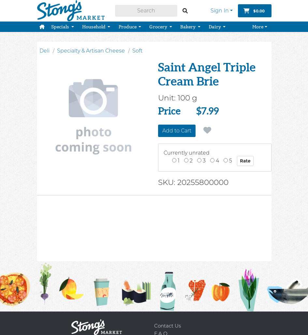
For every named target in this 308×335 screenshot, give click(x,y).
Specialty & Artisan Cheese (91, 51)
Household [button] (94, 26)
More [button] (257, 26)
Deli (44, 51)
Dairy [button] (215, 26)
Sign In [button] (220, 10)
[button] (42, 26)
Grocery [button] (158, 26)
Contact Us (167, 326)
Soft (137, 51)
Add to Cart (176, 131)
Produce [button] (128, 26)
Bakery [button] (188, 26)
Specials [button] (60, 26)
